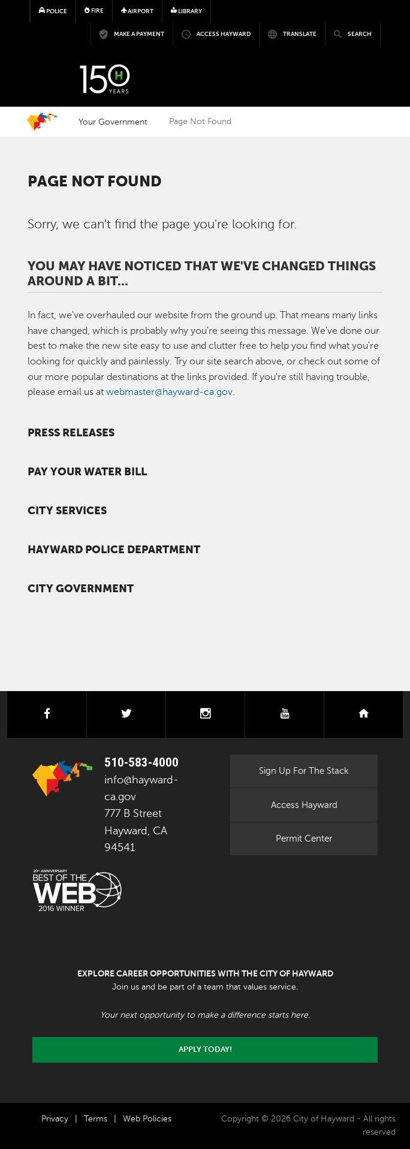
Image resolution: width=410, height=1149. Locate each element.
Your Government (113, 121)
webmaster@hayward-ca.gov (169, 392)
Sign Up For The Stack (304, 770)
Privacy (54, 1118)
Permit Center (304, 838)
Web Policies (147, 1118)
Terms (95, 1118)
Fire (94, 10)
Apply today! (205, 1049)
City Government (81, 589)
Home (42, 122)
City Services (67, 511)
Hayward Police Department (114, 550)
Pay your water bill (87, 472)
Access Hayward (304, 805)
